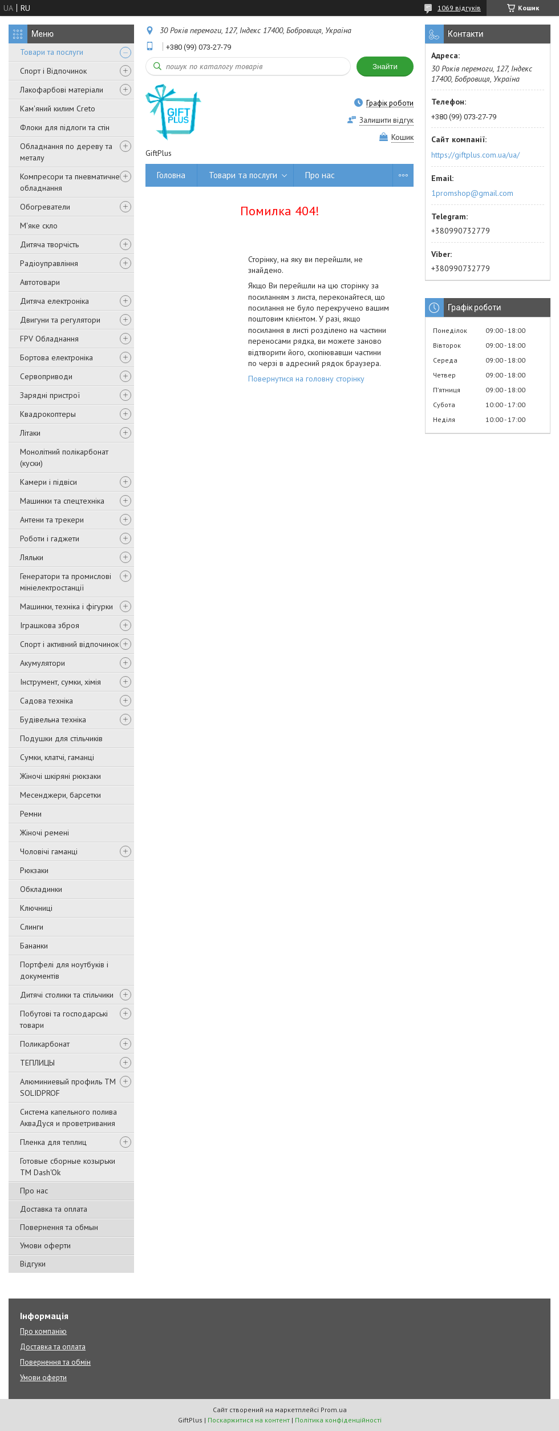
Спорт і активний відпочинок (69, 644)
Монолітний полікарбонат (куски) (64, 457)
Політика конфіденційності (338, 1420)
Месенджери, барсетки (60, 795)
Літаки (30, 433)
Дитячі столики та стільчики (67, 995)
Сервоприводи (46, 376)
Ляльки (31, 557)
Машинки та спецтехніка (62, 501)
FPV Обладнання (49, 338)
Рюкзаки (34, 870)
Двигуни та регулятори (60, 320)
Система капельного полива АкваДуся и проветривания (68, 1117)
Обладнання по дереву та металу (66, 152)
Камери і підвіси (48, 482)
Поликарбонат (45, 1044)
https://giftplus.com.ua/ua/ (475, 155)
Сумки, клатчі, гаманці (57, 757)
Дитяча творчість (49, 244)
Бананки (34, 945)
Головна (171, 175)
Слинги (31, 927)
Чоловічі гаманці (49, 851)
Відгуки (33, 1264)
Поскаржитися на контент (249, 1420)
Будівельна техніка (53, 719)
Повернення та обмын (59, 1227)
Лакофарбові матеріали (61, 90)
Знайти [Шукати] (385, 66)
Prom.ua (334, 1409)
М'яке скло (39, 225)
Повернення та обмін (55, 1362)
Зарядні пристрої (50, 395)
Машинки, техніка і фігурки (66, 606)
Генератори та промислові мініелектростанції (65, 582)
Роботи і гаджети (49, 538)
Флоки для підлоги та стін (65, 127)
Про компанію (43, 1331)
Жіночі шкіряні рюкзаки (60, 776)
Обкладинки (41, 889)
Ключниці (36, 908)
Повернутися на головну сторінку (306, 378)
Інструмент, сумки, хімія (60, 682)
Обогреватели (45, 207)
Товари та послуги (51, 52)
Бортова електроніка (56, 357)
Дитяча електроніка (54, 301)
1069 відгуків (459, 7)
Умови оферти (45, 1245)
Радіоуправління (49, 263)
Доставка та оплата (53, 1209)
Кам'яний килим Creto (57, 108)
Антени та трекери (52, 519)
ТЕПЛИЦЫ (37, 1063)
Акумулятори (42, 663)
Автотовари (40, 282)
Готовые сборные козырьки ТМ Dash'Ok (67, 1166)
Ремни (31, 814)
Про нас (34, 1190)
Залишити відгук (386, 120)
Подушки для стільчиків (61, 738)
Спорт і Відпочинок (53, 71)
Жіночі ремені (44, 832)
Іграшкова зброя (49, 625)
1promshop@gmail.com (472, 193)
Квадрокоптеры (48, 414)
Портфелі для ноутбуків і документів (64, 970)
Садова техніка (46, 701)
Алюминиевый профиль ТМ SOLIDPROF (68, 1087)
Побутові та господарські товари (64, 1019)
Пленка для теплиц (53, 1142)
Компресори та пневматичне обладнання (70, 182)
